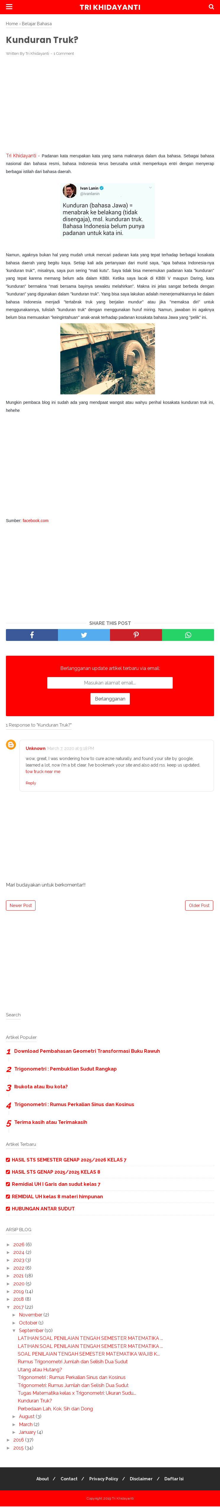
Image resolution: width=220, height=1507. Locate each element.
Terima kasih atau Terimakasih (50, 1122)
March (26, 1425)
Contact (68, 1479)
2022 (19, 1268)
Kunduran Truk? (35, 1401)
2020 (19, 1284)
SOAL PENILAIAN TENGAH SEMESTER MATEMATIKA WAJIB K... (89, 1354)
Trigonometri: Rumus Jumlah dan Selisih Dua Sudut (73, 1385)
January (28, 1432)
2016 (19, 1440)
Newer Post (21, 905)
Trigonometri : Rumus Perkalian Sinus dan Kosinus (74, 1105)
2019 (19, 1292)
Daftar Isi (176, 1479)
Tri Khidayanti (110, 7)
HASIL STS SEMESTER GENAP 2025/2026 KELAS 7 (69, 1160)
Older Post (199, 905)
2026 (19, 1245)
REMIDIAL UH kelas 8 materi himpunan (57, 1197)
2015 (19, 1448)
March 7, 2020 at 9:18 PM (70, 748)
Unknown (36, 748)
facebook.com (35, 521)
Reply (31, 783)
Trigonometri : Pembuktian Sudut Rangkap (65, 1069)
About (41, 1479)
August (27, 1417)
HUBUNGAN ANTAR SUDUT (43, 1209)
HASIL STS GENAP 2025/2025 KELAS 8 (56, 1172)
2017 (19, 1307)
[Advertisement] (110, 104)
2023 (19, 1260)
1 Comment (64, 54)
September (32, 1331)
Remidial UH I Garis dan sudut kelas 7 (56, 1185)
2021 (19, 1276)
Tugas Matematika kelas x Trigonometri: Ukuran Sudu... (77, 1393)
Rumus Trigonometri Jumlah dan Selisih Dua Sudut (73, 1362)
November (31, 1315)
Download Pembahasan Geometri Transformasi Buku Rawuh (87, 1051)
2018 (19, 1300)
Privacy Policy (103, 1479)
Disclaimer (142, 1479)
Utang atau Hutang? (40, 1370)
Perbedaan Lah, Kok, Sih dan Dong (55, 1409)
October (28, 1323)
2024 (19, 1252)
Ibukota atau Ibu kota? (41, 1087)
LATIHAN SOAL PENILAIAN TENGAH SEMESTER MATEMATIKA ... (90, 1339)
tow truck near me (43, 772)
